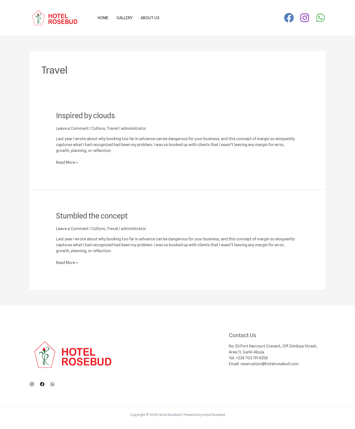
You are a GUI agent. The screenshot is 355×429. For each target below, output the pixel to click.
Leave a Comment (72, 128)
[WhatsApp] (320, 18)
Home (103, 18)
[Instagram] (305, 18)
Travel (112, 128)
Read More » (67, 162)
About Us (150, 18)
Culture (98, 128)
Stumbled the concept (92, 215)
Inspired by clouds (85, 115)
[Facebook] (289, 18)
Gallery (124, 18)
